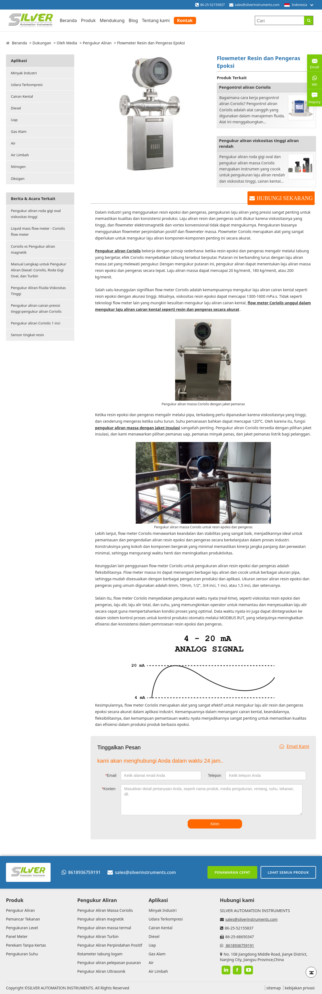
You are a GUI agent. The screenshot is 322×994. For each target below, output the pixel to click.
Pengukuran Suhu (22, 953)
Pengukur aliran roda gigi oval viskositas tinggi (36, 213)
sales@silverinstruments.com (257, 4)
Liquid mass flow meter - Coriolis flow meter (38, 231)
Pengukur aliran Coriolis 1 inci (35, 323)
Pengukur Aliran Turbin (98, 936)
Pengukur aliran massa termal (104, 927)
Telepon (214, 775)
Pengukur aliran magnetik (100, 919)
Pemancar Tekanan (23, 919)
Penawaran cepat (232, 872)
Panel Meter (16, 936)
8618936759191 (81, 872)
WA (314, 80)
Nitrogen (18, 166)
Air (13, 143)
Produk (88, 20)
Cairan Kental (22, 96)
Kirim (214, 824)
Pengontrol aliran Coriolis (245, 87)
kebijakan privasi (300, 987)
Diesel (16, 108)
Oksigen (17, 178)
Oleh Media (67, 42)
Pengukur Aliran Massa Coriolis (105, 910)
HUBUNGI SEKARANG (285, 198)
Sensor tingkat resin (27, 334)
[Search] (308, 20)
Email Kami (294, 746)
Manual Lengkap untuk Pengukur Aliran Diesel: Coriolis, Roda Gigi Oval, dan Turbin (38, 270)
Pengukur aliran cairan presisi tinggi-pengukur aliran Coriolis (36, 308)
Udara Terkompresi (27, 84)
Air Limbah (20, 154)
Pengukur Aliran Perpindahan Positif (109, 945)
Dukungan (41, 42)
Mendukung (112, 20)
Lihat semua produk (288, 872)
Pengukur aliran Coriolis (118, 250)
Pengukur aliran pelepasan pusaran (109, 962)
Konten (109, 789)
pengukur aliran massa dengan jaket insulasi (137, 427)
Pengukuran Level (22, 927)
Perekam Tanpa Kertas (26, 945)
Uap (14, 119)
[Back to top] (311, 972)
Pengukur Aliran (97, 42)
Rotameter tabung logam (99, 953)
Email (111, 775)
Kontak (185, 20)
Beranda (68, 20)
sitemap (274, 987)
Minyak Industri (24, 72)
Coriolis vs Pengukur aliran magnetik (33, 249)
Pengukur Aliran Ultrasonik (101, 971)
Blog (133, 20)
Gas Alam (18, 131)
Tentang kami (156, 20)
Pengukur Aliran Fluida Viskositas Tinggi (38, 290)
